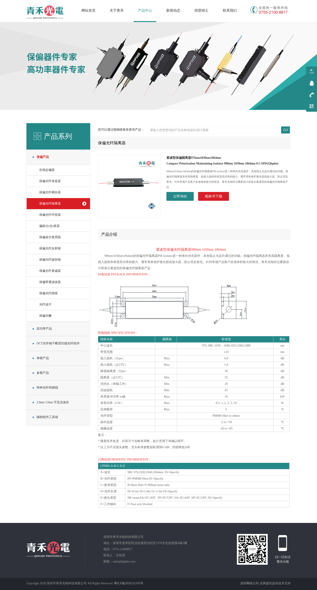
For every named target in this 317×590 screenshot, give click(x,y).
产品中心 (145, 10)
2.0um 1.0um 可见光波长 (53, 402)
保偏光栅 (45, 315)
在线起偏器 (47, 170)
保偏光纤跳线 (48, 293)
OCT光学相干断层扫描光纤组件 (58, 343)
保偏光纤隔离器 (50, 203)
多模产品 (43, 372)
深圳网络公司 (249, 583)
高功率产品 (44, 328)
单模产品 (43, 358)
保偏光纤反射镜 (50, 248)
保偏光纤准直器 (50, 181)
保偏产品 (43, 157)
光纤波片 (45, 304)
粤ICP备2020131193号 (128, 583)
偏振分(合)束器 (49, 226)
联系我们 (230, 10)
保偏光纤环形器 (50, 214)
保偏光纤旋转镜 (50, 259)
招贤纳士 (201, 10)
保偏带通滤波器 (50, 282)
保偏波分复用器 (50, 237)
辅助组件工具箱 (47, 417)
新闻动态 (173, 10)
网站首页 (88, 10)
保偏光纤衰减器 (50, 270)
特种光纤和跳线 (47, 387)
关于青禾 (117, 10)
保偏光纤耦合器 (50, 192)
